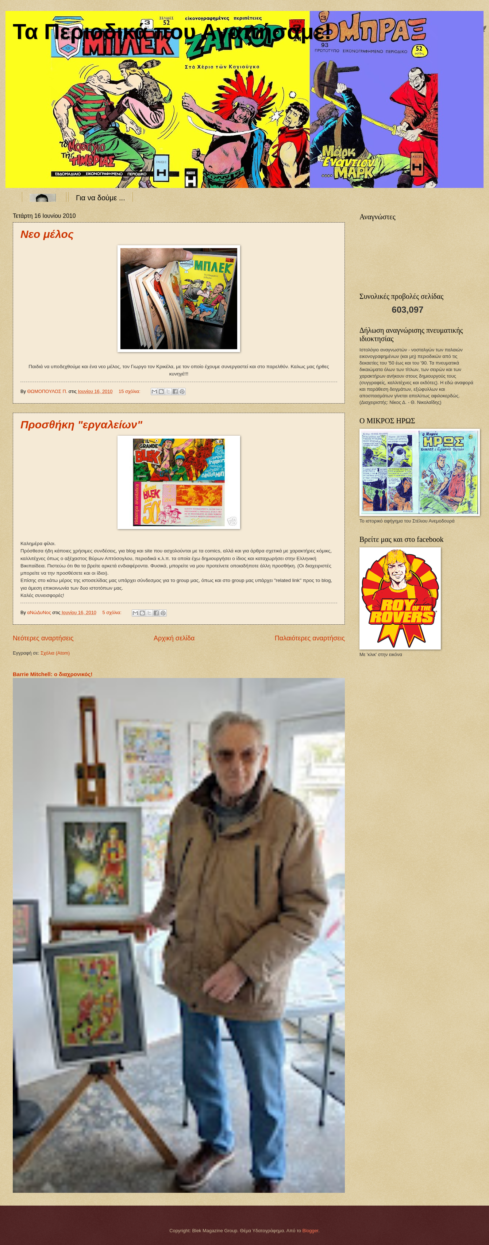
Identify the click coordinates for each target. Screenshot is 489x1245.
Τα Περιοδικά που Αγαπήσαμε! (172, 31)
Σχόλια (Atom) (55, 653)
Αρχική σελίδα (174, 638)
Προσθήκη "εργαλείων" (81, 425)
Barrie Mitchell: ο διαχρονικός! (52, 674)
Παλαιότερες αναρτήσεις (310, 638)
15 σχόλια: (130, 391)
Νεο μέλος (47, 234)
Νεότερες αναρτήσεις (43, 638)
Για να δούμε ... (100, 198)
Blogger (311, 1230)
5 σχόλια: (112, 612)
